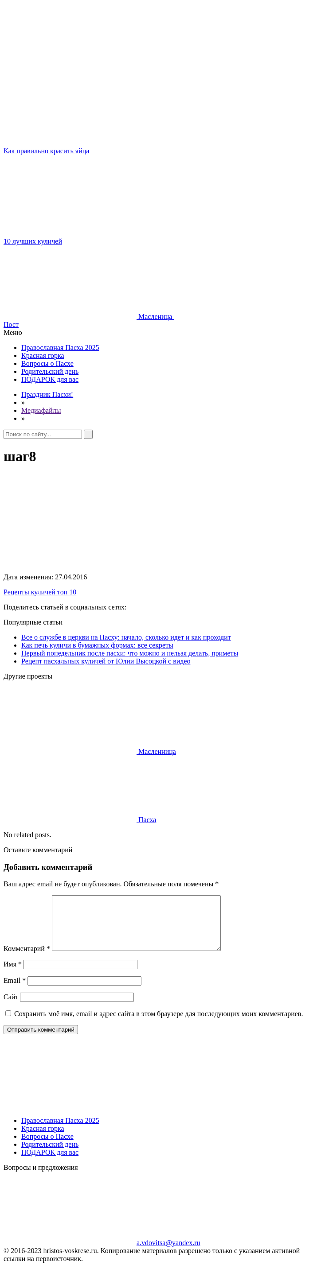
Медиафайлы (41, 410)
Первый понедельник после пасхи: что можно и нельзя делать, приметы (129, 653)
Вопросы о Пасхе (47, 363)
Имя (13, 974)
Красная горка (42, 355)
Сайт (11, 1007)
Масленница (90, 751)
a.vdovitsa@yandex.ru (102, 1253)
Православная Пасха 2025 (60, 347)
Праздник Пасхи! (47, 394)
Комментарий (27, 959)
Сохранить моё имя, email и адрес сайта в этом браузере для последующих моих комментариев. (158, 1024)
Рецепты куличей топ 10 (40, 592)
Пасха (80, 819)
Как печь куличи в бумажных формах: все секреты (97, 645)
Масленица (89, 316)
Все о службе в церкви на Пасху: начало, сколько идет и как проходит (126, 637)
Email (15, 991)
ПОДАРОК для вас (49, 379)
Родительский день (49, 371)
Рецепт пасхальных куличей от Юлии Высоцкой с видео (105, 661)
